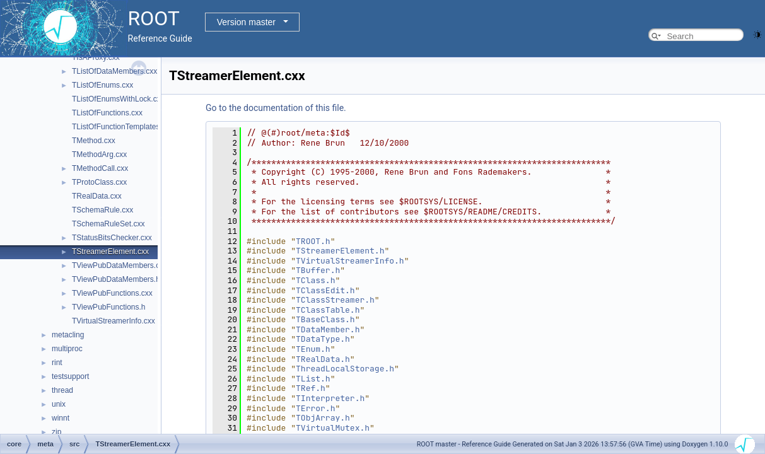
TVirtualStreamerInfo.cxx (113, 321)
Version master (246, 22)
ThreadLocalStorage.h (345, 368)
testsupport (70, 376)
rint (57, 362)
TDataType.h (323, 339)
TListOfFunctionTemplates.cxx (122, 126)
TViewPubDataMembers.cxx (119, 265)
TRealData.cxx (97, 196)
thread (62, 390)
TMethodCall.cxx (100, 168)
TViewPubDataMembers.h (116, 279)
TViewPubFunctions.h (109, 307)
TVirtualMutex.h (333, 427)
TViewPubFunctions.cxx (112, 293)
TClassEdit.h (325, 290)
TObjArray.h (323, 417)
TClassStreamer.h (335, 299)
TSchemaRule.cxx (102, 210)
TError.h (315, 408)
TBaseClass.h (325, 319)
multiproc (67, 348)
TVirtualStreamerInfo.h (350, 260)
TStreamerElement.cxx (110, 251)
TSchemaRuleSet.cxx (108, 223)
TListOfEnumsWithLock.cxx (118, 99)
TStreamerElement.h (340, 250)
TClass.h (315, 280)
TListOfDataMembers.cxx (114, 71)
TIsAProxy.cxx (96, 57)
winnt (60, 418)
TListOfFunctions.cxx (107, 112)
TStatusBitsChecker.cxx (112, 237)
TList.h (313, 378)
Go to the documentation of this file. (276, 108)
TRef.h (310, 388)
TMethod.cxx (93, 140)
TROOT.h (313, 241)
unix (59, 404)
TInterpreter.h (330, 398)
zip (56, 432)
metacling (68, 334)
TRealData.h (323, 359)
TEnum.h (313, 349)
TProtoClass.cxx (99, 182)
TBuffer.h (318, 270)
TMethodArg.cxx (99, 154)
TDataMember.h (327, 329)
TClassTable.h (327, 310)
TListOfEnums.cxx (102, 85)
